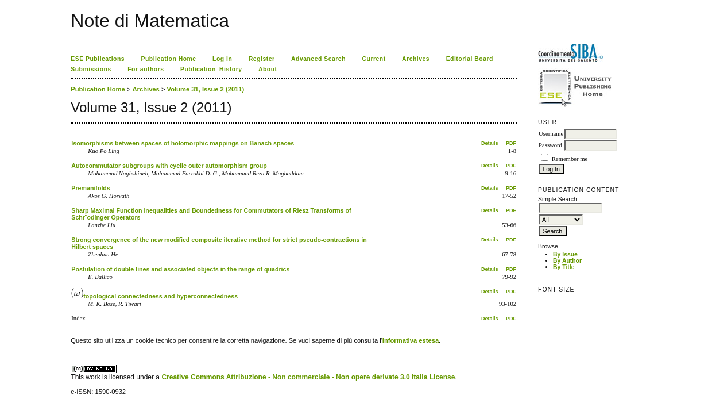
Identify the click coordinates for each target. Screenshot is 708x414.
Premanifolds (90, 188)
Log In (222, 59)
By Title (563, 267)
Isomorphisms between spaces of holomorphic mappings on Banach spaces (182, 143)
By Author (567, 261)
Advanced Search (318, 59)
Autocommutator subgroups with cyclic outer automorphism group (168, 165)
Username (551, 134)
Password (550, 145)
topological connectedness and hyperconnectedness (154, 296)
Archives (416, 59)
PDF (511, 143)
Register (262, 59)
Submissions (91, 69)
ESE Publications (98, 59)
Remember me (569, 159)
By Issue (565, 254)
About (267, 69)
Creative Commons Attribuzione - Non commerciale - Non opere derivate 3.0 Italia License (308, 377)
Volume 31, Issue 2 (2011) (206, 89)
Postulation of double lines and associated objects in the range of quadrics (180, 269)
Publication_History (211, 69)
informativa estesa (410, 340)
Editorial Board (469, 59)
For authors (145, 69)
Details (489, 143)
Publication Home (168, 59)
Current (373, 59)
